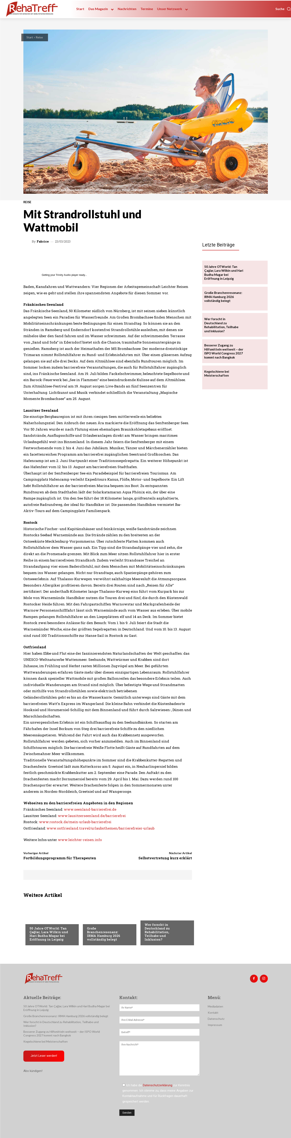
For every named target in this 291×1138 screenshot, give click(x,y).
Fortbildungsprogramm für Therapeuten (59, 858)
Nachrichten (154, 916)
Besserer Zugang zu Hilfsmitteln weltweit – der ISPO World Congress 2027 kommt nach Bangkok (223, 351)
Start (29, 37)
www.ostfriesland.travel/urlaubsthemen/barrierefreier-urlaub (100, 828)
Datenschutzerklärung (157, 1085)
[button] (283, 9)
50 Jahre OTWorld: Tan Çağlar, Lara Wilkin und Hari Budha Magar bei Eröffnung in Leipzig (49, 933)
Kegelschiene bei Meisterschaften (216, 373)
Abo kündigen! (32, 1071)
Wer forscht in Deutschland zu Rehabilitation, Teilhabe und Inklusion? (157, 932)
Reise (39, 37)
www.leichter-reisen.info (80, 839)
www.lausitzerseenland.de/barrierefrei (92, 815)
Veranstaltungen (42, 920)
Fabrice (43, 241)
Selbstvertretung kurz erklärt (165, 858)
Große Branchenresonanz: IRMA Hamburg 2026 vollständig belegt (103, 933)
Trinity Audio (63, 275)
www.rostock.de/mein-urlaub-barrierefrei (75, 821)
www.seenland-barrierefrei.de (90, 809)
